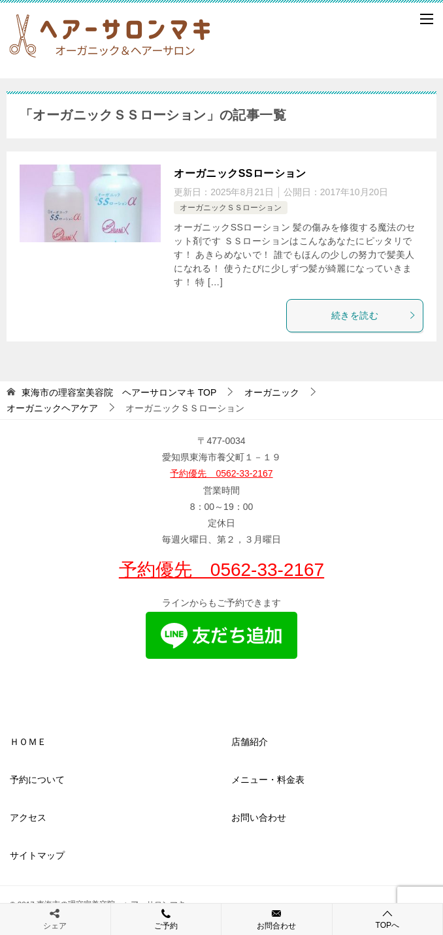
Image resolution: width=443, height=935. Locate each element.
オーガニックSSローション (240, 173)
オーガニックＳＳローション (231, 207)
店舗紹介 (249, 742)
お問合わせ (277, 918)
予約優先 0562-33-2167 (221, 473)
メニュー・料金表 (267, 779)
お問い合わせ (258, 817)
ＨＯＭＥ (28, 742)
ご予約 (166, 918)
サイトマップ (37, 855)
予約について (37, 779)
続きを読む (373, 315)
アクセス (28, 817)
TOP (119, 392)
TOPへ (388, 919)
